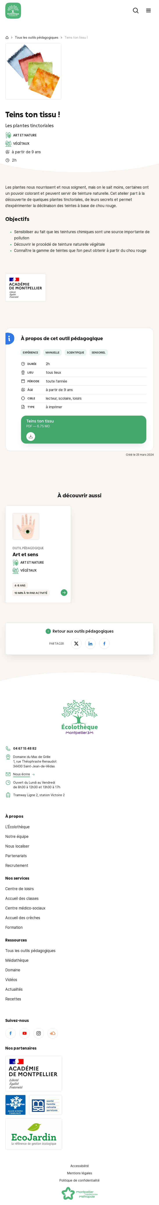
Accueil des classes (22, 898)
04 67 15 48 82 (24, 748)
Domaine (12, 970)
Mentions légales (79, 1173)
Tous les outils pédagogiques (36, 37)
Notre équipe (17, 836)
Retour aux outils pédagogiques (80, 631)
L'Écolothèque (17, 827)
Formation (14, 927)
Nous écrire (21, 774)
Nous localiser (17, 846)
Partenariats (16, 856)
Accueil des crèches (22, 918)
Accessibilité (79, 1166)
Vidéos (11, 980)
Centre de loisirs (19, 889)
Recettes (13, 999)
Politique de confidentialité (79, 1180)
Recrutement (16, 865)
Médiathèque (17, 960)
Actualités (14, 989)
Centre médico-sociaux (25, 908)
